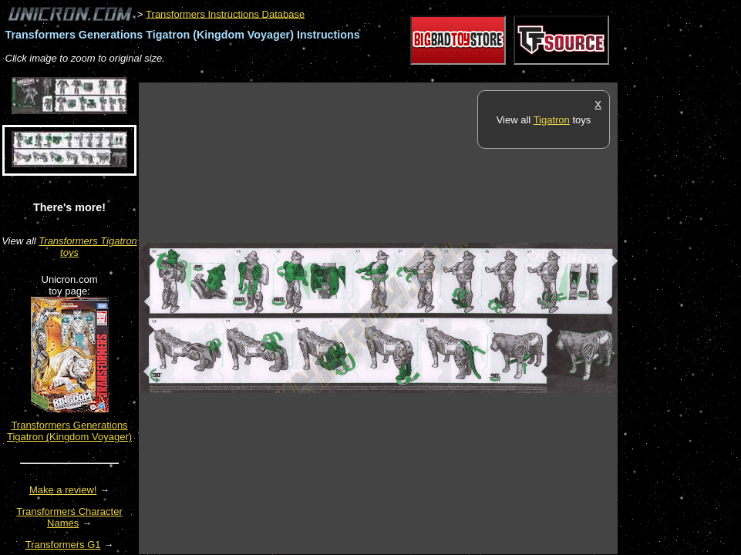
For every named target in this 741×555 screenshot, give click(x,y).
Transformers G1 (63, 544)
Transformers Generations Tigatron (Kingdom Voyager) (69, 430)
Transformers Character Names (69, 517)
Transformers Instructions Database (225, 13)
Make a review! (62, 490)
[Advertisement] (419, 74)
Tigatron (552, 120)
